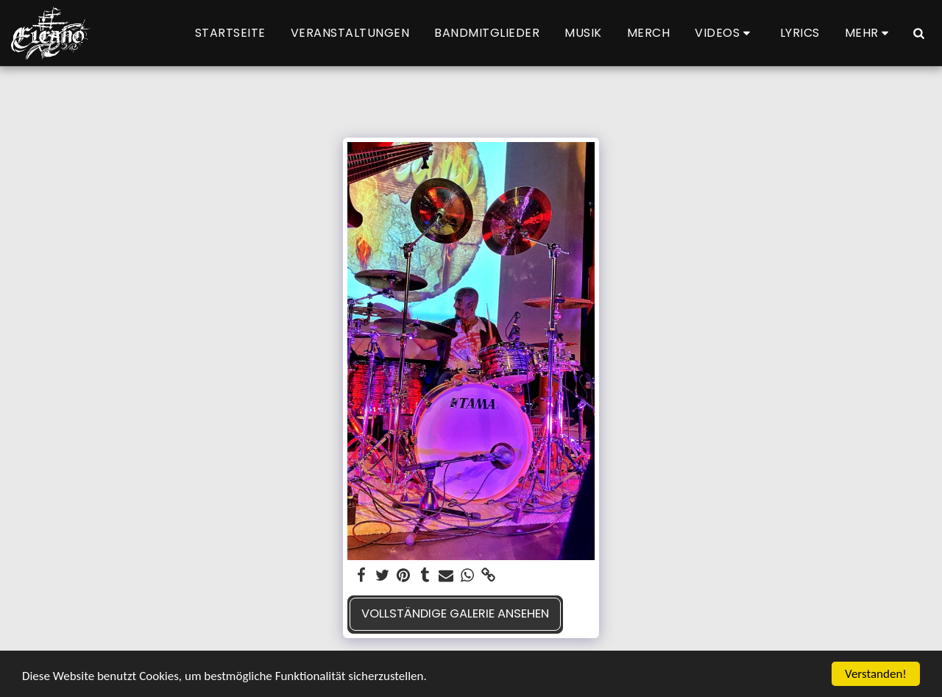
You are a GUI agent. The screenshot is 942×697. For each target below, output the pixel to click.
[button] (725, 33)
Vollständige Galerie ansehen (455, 613)
